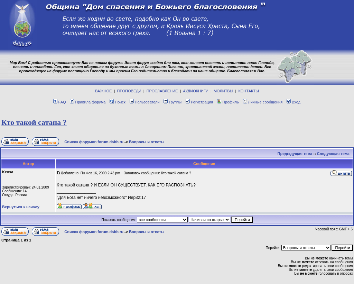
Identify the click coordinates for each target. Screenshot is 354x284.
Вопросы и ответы (146, 142)
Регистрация (199, 102)
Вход (293, 102)
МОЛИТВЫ (223, 91)
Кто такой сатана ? (34, 122)
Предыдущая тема (295, 154)
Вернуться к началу (20, 207)
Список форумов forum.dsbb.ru (93, 142)
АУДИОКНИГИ (195, 91)
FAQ (59, 102)
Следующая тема (333, 154)
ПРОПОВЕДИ (129, 91)
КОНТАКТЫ (249, 91)
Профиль (228, 102)
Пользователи (145, 102)
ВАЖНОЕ (103, 91)
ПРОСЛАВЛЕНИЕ (162, 91)
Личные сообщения (263, 102)
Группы (172, 102)
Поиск (117, 102)
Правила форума (87, 102)
